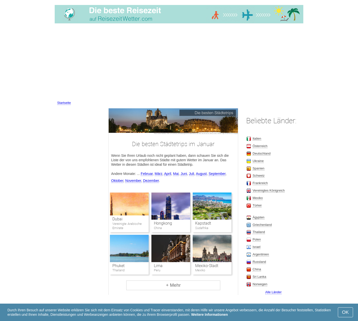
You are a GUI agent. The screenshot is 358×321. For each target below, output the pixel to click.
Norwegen (260, 284)
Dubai (117, 219)
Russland (259, 262)
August (201, 174)
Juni (183, 174)
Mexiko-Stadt (206, 265)
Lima (158, 265)
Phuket (118, 265)
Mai (176, 174)
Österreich (260, 146)
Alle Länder (273, 292)
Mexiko (258, 198)
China (257, 269)
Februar (147, 174)
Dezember (151, 181)
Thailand (259, 232)
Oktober (117, 181)
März (158, 174)
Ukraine (258, 161)
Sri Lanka (259, 277)
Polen (257, 239)
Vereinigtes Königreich (269, 190)
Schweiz (259, 175)
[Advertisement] (179, 63)
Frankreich (260, 183)
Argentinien (261, 254)
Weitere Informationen (209, 315)
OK (345, 312)
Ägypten (259, 217)
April (167, 174)
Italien (257, 138)
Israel (257, 247)
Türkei (257, 205)
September (217, 174)
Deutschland (261, 153)
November (133, 181)
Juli (191, 174)
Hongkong (163, 223)
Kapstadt (203, 223)
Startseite (64, 103)
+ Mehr (173, 285)
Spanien (259, 168)
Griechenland (262, 225)
